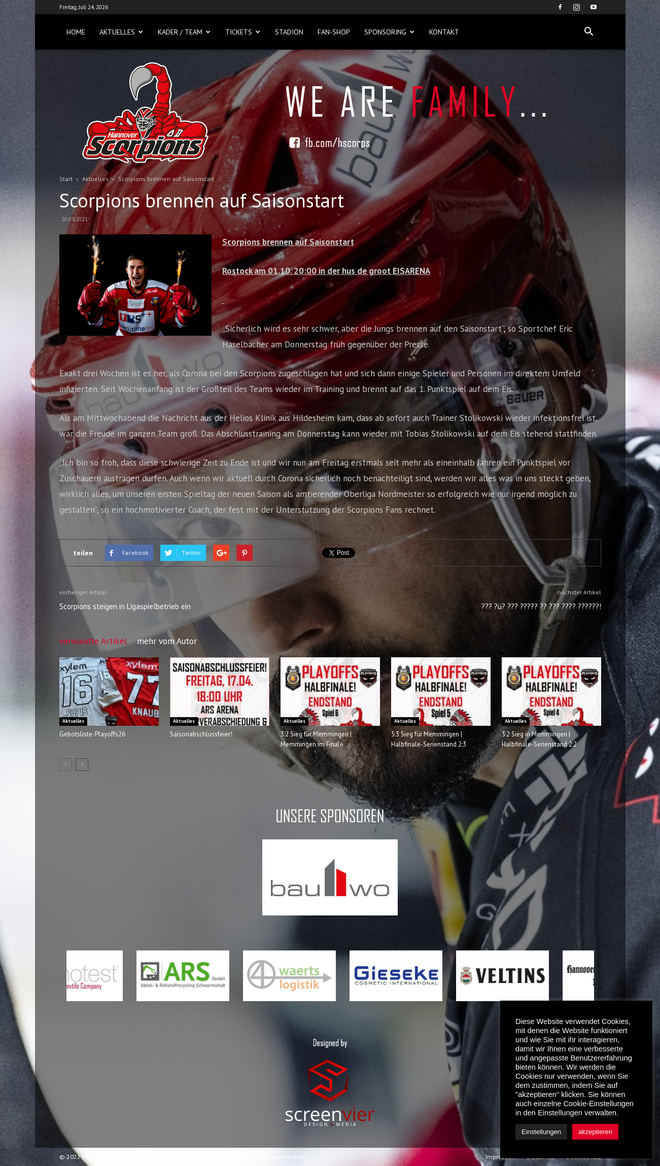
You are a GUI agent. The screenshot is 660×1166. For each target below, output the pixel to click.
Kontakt (444, 32)
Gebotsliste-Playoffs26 (92, 734)
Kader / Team (184, 32)
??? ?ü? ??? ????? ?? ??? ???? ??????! (541, 606)
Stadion (289, 32)
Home (75, 32)
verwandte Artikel (93, 641)
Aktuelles (121, 32)
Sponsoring (389, 32)
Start (66, 179)
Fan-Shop (334, 32)
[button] (589, 32)
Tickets (242, 32)
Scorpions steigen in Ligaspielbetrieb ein (125, 606)
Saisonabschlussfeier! (201, 734)
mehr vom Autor (167, 641)
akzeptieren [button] (595, 1132)
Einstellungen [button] (541, 1132)
